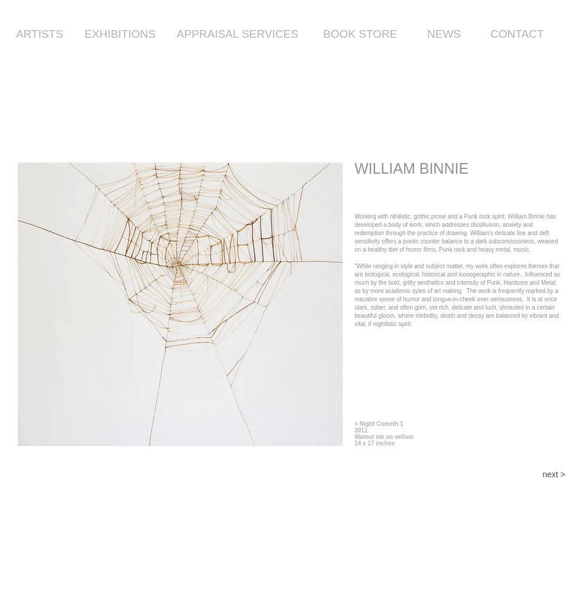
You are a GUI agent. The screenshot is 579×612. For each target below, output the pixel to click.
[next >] (554, 475)
